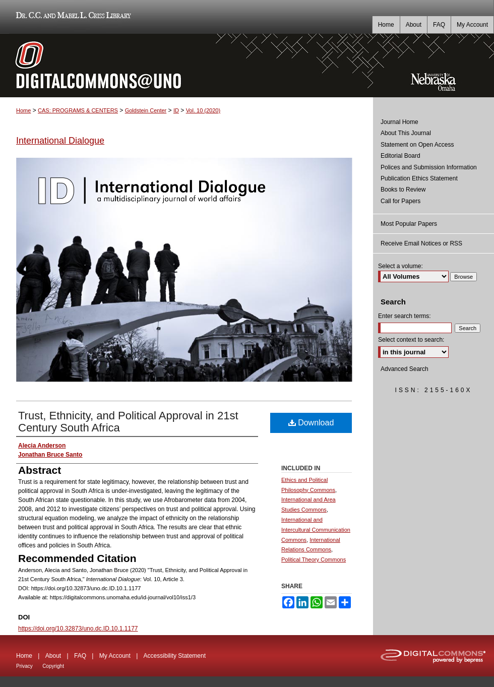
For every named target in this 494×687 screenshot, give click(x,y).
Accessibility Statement (175, 655)
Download (311, 422)
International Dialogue (60, 141)
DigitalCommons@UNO (186, 65)
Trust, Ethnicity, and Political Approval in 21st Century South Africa (128, 421)
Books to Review (403, 189)
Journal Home (399, 122)
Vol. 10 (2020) (203, 110)
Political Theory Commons (313, 559)
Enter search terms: (404, 316)
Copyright (53, 666)
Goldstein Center (146, 110)
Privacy (24, 666)
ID (176, 110)
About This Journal (406, 133)
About (53, 655)
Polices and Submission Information (429, 167)
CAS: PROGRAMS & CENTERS (78, 110)
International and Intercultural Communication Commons (315, 530)
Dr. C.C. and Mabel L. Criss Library (72, 17)
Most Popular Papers (409, 223)
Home (23, 110)
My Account (115, 655)
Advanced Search (404, 368)
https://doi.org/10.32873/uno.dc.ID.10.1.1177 (78, 628)
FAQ (80, 655)
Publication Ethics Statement (419, 178)
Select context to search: (411, 339)
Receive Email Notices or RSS (421, 243)
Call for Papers (400, 201)
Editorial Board (400, 155)
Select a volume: (400, 266)
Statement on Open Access (417, 144)
